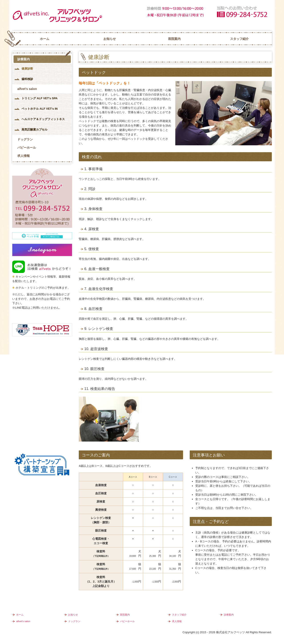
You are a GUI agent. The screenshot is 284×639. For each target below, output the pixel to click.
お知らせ (109, 39)
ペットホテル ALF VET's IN (40, 108)
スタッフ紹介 (239, 39)
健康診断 (27, 68)
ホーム (44, 39)
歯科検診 (27, 79)
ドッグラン (25, 139)
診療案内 (23, 59)
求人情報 (23, 156)
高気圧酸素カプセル (34, 129)
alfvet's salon (27, 89)
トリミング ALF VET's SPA (39, 98)
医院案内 (174, 39)
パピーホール (26, 147)
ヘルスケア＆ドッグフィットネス (43, 119)
